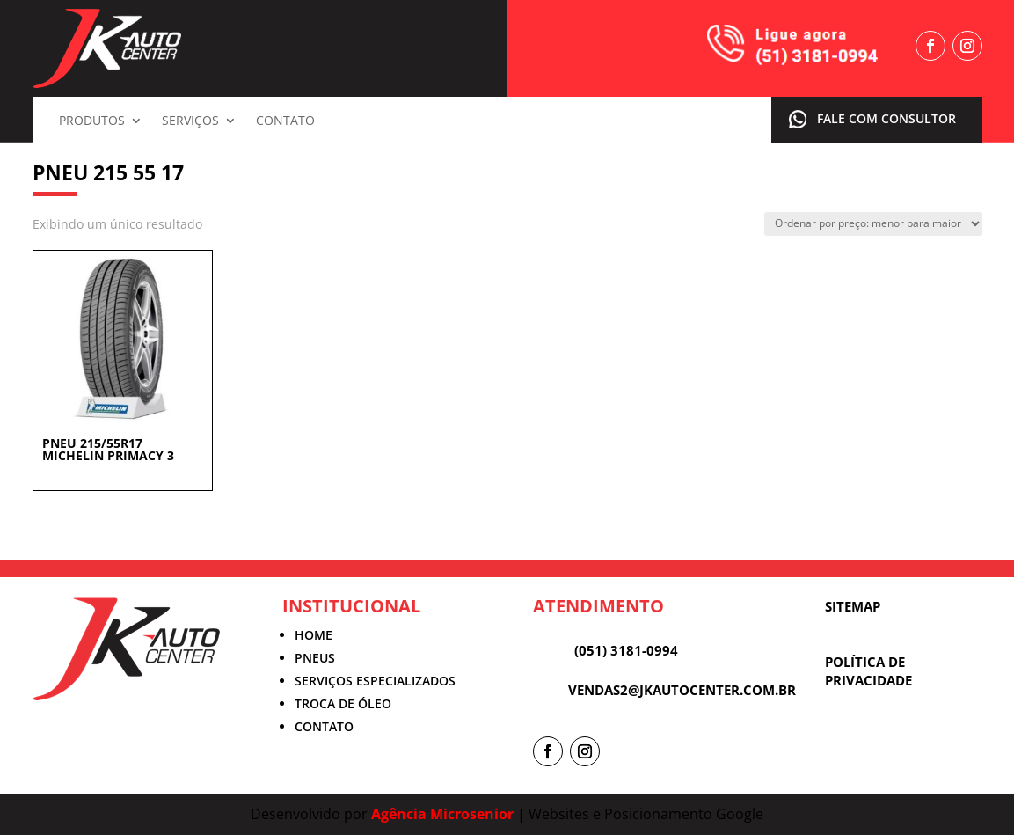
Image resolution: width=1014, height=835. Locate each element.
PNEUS (315, 657)
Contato (285, 121)
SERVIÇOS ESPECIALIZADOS (375, 680)
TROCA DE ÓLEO (343, 703)
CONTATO (324, 726)
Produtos (92, 121)
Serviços (190, 121)
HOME (313, 634)
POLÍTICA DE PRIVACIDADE (868, 671)
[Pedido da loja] (873, 224)
